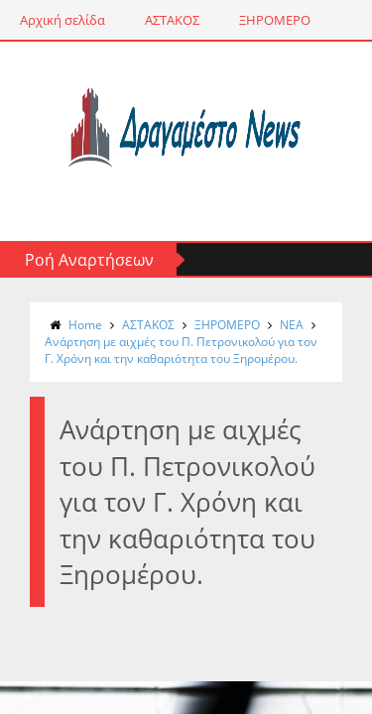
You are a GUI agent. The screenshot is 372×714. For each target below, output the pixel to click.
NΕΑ (292, 324)
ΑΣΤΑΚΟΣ (172, 20)
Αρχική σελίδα (62, 20)
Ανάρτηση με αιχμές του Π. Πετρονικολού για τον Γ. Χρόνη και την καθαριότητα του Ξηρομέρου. (181, 350)
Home (85, 324)
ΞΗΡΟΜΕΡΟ (274, 20)
